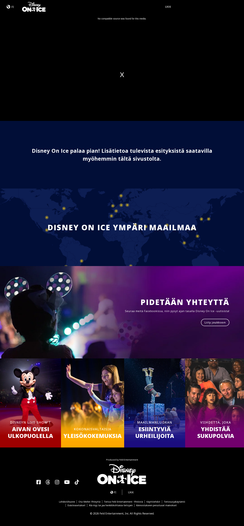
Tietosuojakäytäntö (174, 501)
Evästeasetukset (76, 505)
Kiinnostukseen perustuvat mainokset (156, 505)
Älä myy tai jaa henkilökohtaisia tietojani (111, 505)
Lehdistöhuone (67, 501)
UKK (168, 7)
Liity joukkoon (215, 322)
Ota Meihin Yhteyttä (89, 501)
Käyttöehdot (153, 501)
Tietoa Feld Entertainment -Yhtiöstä (123, 501)
